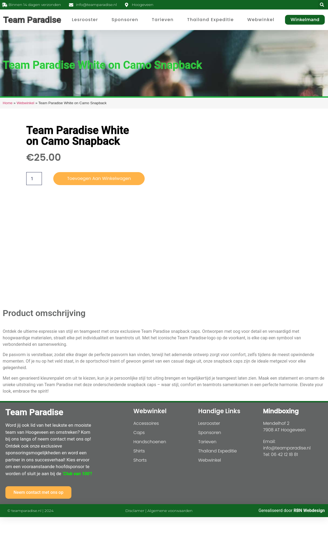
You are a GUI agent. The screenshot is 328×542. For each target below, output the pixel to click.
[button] (322, 5)
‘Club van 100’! (77, 473)
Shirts (139, 451)
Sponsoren (124, 20)
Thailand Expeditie (210, 20)
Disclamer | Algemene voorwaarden (159, 510)
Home (7, 103)
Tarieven (163, 20)
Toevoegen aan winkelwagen (99, 178)
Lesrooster (85, 20)
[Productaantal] (34, 178)
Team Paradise (32, 20)
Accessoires (146, 423)
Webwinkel (260, 20)
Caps (139, 432)
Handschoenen (149, 442)
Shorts (140, 460)
